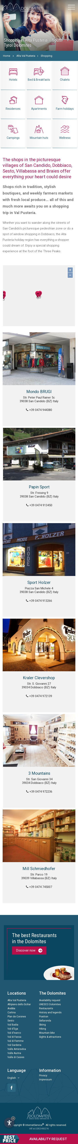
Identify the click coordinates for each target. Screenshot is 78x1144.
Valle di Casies (15, 1057)
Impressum (45, 1079)
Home (6, 55)
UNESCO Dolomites (50, 1004)
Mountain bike (47, 1032)
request (33, 1139)
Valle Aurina (14, 1053)
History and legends (50, 1012)
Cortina (11, 1012)
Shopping (46, 55)
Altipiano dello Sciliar (19, 1004)
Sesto (10, 1020)
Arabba (11, 1008)
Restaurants (46, 1008)
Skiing (42, 1024)
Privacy (43, 1075)
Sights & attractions (50, 1036)
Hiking (42, 1028)
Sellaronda (45, 1020)
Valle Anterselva (16, 1049)
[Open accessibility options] (9, 1123)
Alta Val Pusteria (25, 55)
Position (43, 1016)
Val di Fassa (14, 1036)
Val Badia (12, 1024)
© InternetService (33, 1125)
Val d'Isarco (14, 1032)
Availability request (49, 1000)
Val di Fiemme (15, 1041)
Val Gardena (14, 1045)
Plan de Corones (16, 1016)
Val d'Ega (12, 1028)
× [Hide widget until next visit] (13, 1118)
